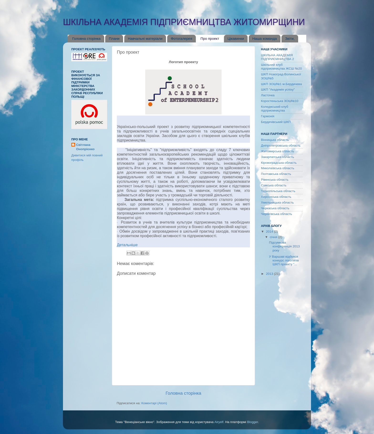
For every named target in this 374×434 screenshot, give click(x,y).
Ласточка (268, 95)
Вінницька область (275, 140)
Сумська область (273, 185)
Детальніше (127, 245)
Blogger (252, 422)
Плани (114, 38)
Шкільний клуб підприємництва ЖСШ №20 (281, 66)
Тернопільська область (278, 191)
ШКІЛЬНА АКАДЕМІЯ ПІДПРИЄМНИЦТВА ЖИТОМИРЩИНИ (184, 22)
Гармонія (267, 116)
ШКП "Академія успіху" (278, 89)
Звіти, (290, 38)
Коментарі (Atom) (154, 403)
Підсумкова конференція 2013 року (284, 246)
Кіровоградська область (278, 162)
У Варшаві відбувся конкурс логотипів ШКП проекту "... (284, 260)
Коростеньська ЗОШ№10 (279, 101)
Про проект (210, 38)
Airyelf (218, 422)
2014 (270, 231)
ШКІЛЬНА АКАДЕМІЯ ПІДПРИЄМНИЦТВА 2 (277, 57)
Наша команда (264, 38)
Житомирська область (277, 151)
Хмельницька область (277, 202)
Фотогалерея (181, 38)
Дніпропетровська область (281, 145)
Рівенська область (274, 179)
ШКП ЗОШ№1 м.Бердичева (281, 84)
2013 (270, 274)
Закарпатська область (277, 157)
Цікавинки (236, 38)
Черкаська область (275, 208)
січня (274, 237)
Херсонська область (276, 197)
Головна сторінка (86, 38)
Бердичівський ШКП (276, 122)
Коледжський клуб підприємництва (274, 108)
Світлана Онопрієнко (85, 147)
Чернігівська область (276, 214)
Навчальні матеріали (145, 38)
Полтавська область (276, 174)
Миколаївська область (277, 168)
